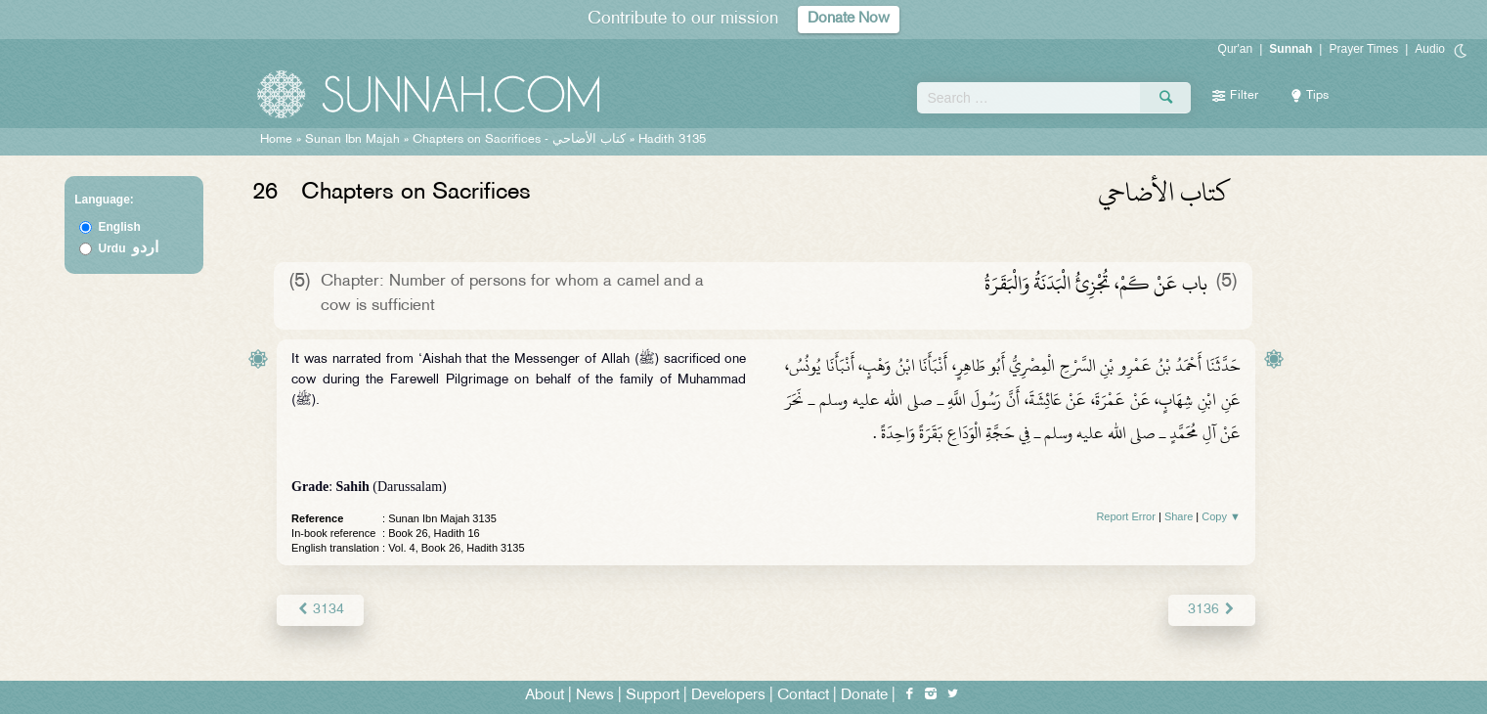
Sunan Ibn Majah (352, 140)
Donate (864, 696)
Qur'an (1235, 49)
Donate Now (849, 19)
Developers (728, 696)
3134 (320, 609)
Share (1178, 516)
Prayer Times (1363, 49)
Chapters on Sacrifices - (521, 140)
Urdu (128, 248)
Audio (1430, 49)
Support (652, 696)
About (544, 696)
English (119, 227)
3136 (1212, 609)
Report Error (1126, 516)
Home (276, 140)
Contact (803, 696)
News (595, 696)
